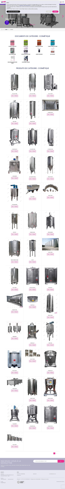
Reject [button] (49, 11)
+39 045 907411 (3, 479)
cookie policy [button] (39, 5)
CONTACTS (19, 475)
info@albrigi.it (3, 482)
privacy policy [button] (35, 4)
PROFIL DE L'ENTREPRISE (21, 473)
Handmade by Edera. (60, 481)
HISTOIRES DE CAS (52, 473)
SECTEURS (6, 29)
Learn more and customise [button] (13, 11)
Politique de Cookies (45, 479)
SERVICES (34, 473)
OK (60, 461)
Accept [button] (55, 11)
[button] (2, 16)
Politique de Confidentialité (35, 479)
